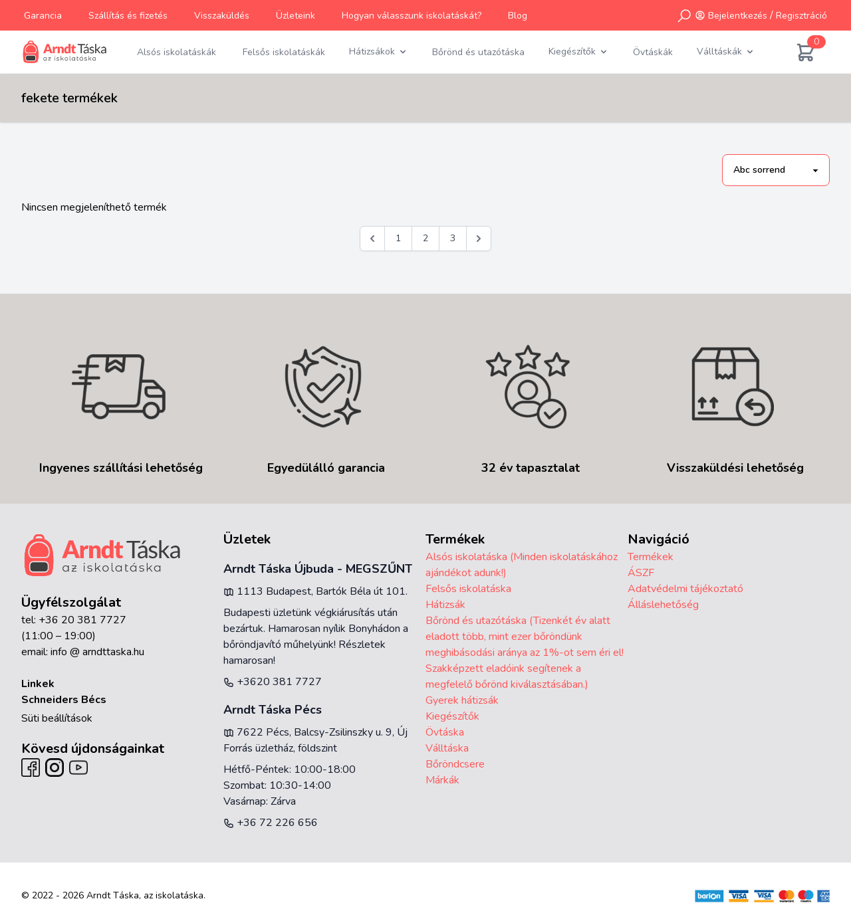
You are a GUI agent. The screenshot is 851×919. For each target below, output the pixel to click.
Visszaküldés (221, 15)
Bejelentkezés (737, 15)
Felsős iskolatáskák (284, 52)
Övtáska (445, 732)
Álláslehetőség (663, 604)
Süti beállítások (56, 718)
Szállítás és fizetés (128, 15)
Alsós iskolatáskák (176, 52)
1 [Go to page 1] (398, 238)
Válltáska (447, 748)
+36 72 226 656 (270, 822)
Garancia (43, 15)
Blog (517, 15)
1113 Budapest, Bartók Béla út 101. (315, 591)
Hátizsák (445, 604)
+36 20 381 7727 (82, 620)
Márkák (442, 780)
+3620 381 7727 (272, 681)
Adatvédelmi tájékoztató (685, 588)
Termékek (650, 557)
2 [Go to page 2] (425, 238)
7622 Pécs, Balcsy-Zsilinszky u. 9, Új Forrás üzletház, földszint (315, 740)
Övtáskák (653, 52)
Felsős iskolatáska (468, 588)
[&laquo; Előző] (372, 238)
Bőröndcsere (455, 764)
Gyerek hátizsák (462, 700)
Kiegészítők (452, 716)
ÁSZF (641, 572)
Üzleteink (295, 15)
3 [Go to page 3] (452, 238)
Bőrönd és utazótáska (478, 52)
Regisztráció (801, 15)
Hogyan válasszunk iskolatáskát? (411, 15)
